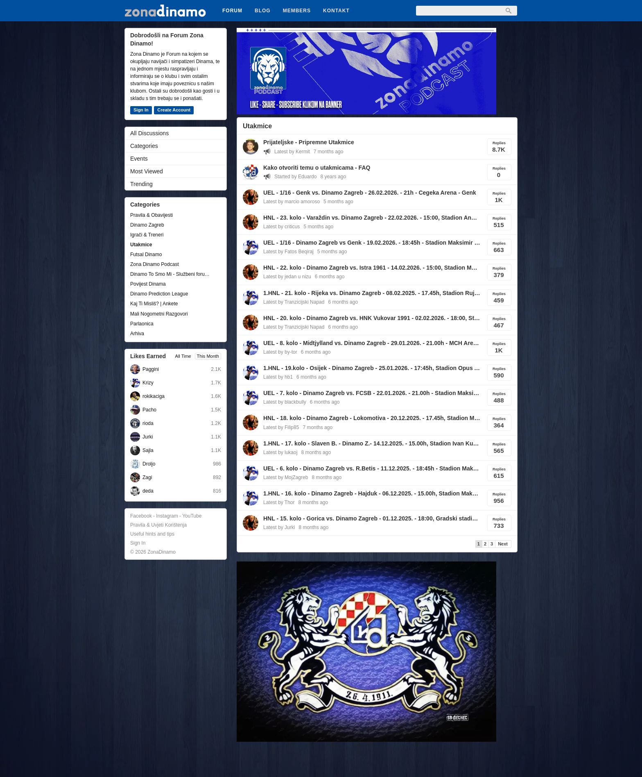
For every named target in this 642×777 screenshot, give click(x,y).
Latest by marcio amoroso (291, 201)
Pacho (149, 410)
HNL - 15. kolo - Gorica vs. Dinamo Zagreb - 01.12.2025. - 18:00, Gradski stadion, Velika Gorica (371, 518)
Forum (232, 11)
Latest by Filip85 (281, 427)
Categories (144, 146)
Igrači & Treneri (146, 235)
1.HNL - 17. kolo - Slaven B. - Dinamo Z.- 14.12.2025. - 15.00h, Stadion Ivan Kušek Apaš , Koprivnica (371, 443)
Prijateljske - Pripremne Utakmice (308, 142)
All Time (183, 356)
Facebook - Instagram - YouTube (165, 516)
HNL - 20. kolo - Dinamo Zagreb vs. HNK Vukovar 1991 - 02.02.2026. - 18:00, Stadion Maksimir (371, 318)
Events (139, 158)
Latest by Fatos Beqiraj (288, 251)
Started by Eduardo (295, 176)
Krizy (148, 383)
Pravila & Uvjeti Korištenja (158, 525)
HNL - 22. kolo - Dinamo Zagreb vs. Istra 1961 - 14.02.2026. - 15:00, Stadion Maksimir (371, 267)
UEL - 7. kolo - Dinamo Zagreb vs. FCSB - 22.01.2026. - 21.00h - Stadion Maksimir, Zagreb (371, 393)
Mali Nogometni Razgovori (159, 314)
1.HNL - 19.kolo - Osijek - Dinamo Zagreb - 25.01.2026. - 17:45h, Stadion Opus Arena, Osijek (371, 368)
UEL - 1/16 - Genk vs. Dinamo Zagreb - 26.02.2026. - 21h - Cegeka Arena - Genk (369, 192)
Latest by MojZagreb (285, 477)
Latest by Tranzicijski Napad (293, 302)
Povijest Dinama (148, 284)
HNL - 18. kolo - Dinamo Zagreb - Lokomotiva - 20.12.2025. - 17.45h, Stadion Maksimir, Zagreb (371, 418)
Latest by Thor (279, 502)
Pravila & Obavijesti (151, 215)
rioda (148, 423)
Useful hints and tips (152, 534)
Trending (141, 184)
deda (148, 491)
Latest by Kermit (292, 151)
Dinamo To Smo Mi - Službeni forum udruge (171, 274)
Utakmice (141, 245)
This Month (208, 356)
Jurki (147, 437)
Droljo (148, 464)
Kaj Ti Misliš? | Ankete (154, 304)
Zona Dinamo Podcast (154, 264)
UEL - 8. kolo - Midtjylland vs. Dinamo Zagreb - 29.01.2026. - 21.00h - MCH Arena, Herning (371, 343)
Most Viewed (146, 171)
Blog (263, 11)
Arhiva (137, 333)
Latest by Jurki (279, 527)
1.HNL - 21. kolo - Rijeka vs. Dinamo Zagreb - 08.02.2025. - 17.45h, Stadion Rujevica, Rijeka (371, 293)
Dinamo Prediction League (159, 294)
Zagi (147, 477)
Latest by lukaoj (280, 452)
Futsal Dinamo (146, 254)
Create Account (173, 109)
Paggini (150, 369)
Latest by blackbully (284, 402)
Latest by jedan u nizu (287, 276)
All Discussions (149, 133)
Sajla (148, 450)
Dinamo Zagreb (147, 225)
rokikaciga (153, 396)
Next (503, 543)
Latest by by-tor (280, 352)
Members (297, 11)
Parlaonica (142, 324)
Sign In (141, 109)
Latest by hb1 (278, 377)
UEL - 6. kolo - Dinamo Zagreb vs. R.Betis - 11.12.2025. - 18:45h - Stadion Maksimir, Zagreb (371, 468)
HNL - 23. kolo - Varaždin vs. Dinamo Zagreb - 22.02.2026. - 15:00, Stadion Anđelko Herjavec (371, 217)
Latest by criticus (281, 226)
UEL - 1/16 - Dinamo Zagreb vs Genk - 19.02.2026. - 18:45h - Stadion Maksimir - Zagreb (371, 242)
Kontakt (336, 11)
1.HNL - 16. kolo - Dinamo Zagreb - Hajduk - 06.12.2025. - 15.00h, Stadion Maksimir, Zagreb (371, 493)
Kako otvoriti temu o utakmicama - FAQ (316, 167)
